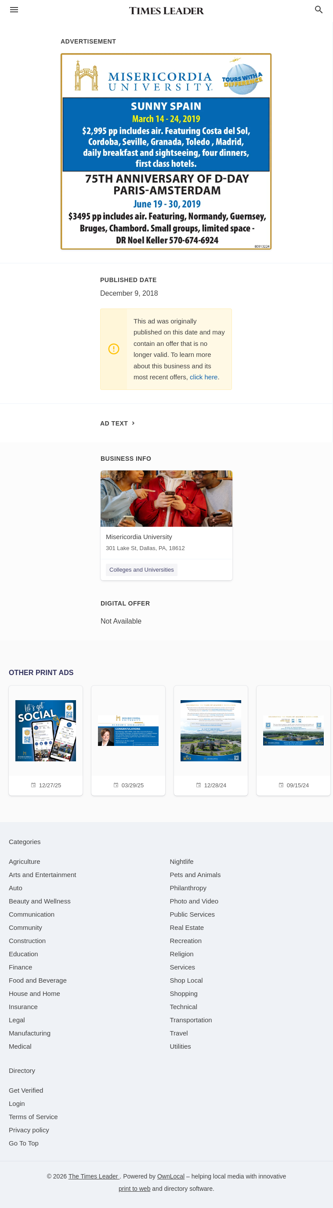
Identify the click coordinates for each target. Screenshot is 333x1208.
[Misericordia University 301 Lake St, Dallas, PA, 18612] (166, 513)
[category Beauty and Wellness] (40, 901)
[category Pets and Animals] (195, 874)
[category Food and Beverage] (38, 980)
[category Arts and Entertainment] (42, 874)
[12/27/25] (45, 739)
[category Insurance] (23, 1006)
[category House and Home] (34, 993)
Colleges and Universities (141, 569)
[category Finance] (20, 967)
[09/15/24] (293, 739)
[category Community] (25, 927)
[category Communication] (31, 914)
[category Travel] (179, 1033)
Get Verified (26, 1090)
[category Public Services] (192, 914)
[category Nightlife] (182, 861)
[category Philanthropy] (188, 888)
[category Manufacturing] (30, 1033)
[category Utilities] (180, 1046)
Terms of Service (33, 1116)
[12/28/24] (211, 739)
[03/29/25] (128, 739)
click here (203, 377)
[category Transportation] (191, 1020)
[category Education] (23, 954)
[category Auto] (15, 888)
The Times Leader (94, 1176)
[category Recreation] (186, 940)
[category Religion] (182, 954)
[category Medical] (20, 1046)
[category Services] (182, 967)
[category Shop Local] (186, 980)
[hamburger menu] (14, 9)
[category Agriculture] (24, 861)
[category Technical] (184, 1006)
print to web (134, 1188)
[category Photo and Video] (194, 901)
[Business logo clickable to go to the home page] (166, 11)
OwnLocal (171, 1176)
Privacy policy (29, 1130)
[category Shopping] (184, 993)
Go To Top (24, 1143)
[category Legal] (17, 1020)
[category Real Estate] (187, 927)
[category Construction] (27, 940)
